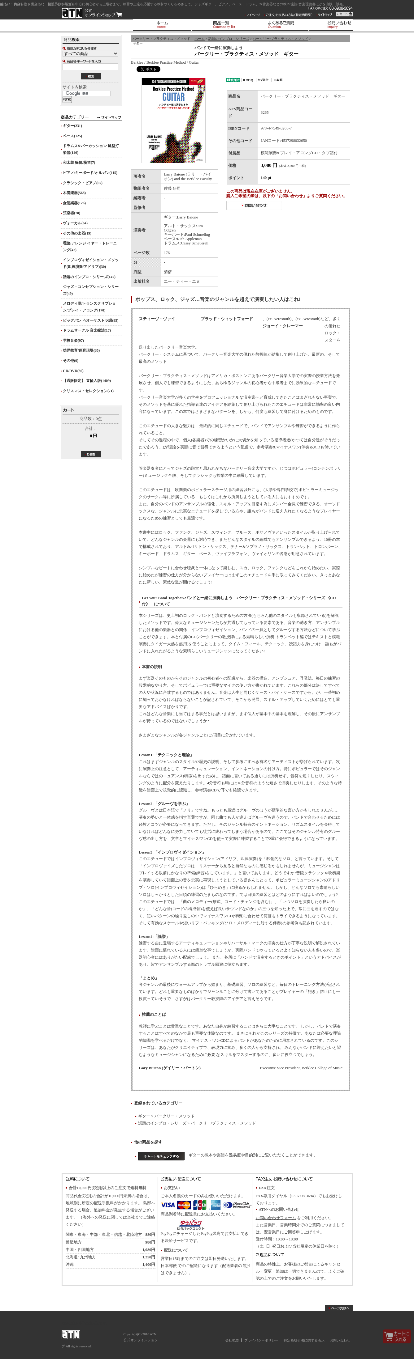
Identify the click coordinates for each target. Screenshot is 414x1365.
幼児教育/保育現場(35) (81, 350)
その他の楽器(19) (77, 233)
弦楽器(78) (71, 213)
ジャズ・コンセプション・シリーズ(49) (91, 290)
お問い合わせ (340, 1340)
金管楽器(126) (74, 203)
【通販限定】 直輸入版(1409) (87, 381)
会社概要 (232, 1340)
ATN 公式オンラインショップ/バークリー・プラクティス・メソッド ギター (92, 13)
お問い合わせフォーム (276, 1218)
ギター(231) (72, 126)
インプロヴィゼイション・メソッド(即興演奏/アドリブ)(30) (91, 263)
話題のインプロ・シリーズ (228, 38)
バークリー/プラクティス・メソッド (280, 38)
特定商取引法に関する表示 (304, 1340)
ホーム (199, 38)
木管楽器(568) (74, 193)
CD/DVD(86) (73, 371)
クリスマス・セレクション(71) (88, 391)
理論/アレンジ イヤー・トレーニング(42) (90, 246)
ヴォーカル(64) (75, 223)
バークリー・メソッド (175, 1116)
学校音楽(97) (73, 340)
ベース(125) (72, 136)
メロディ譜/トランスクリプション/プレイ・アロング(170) (89, 306)
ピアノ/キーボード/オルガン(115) (90, 173)
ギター (144, 1116)
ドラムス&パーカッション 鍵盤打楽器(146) (91, 149)
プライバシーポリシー (261, 1340)
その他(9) (70, 360)
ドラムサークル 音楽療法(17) (87, 330)
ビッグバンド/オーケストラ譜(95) (90, 320)
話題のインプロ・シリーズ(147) (89, 277)
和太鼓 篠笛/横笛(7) (79, 162)
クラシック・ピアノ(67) (82, 183)
